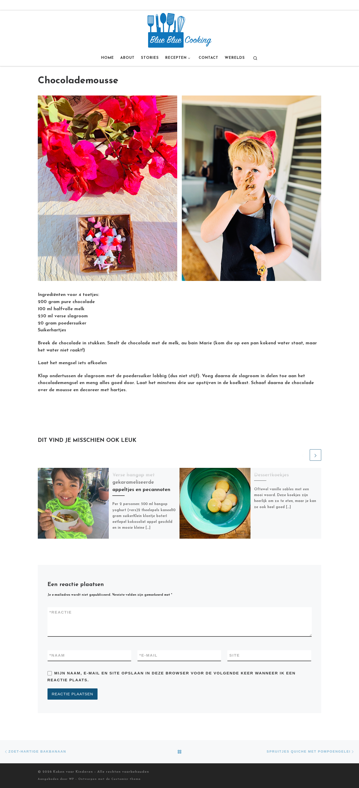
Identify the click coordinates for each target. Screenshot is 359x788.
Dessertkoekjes (271, 475)
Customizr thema (125, 779)
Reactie (61, 612)
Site (234, 655)
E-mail (148, 655)
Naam (57, 655)
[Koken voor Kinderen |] (179, 30)
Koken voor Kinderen (73, 771)
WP (71, 779)
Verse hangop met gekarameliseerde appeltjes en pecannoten (141, 482)
